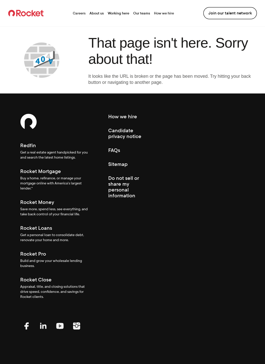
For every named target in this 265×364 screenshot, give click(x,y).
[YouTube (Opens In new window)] (60, 331)
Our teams (141, 13)
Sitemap (118, 164)
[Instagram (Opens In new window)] (76, 331)
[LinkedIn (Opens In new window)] (43, 331)
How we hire (164, 13)
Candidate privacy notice (124, 133)
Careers (79, 13)
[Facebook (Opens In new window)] (26, 331)
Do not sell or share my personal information (123, 187)
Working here (118, 13)
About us (97, 13)
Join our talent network (230, 13)
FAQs (114, 150)
